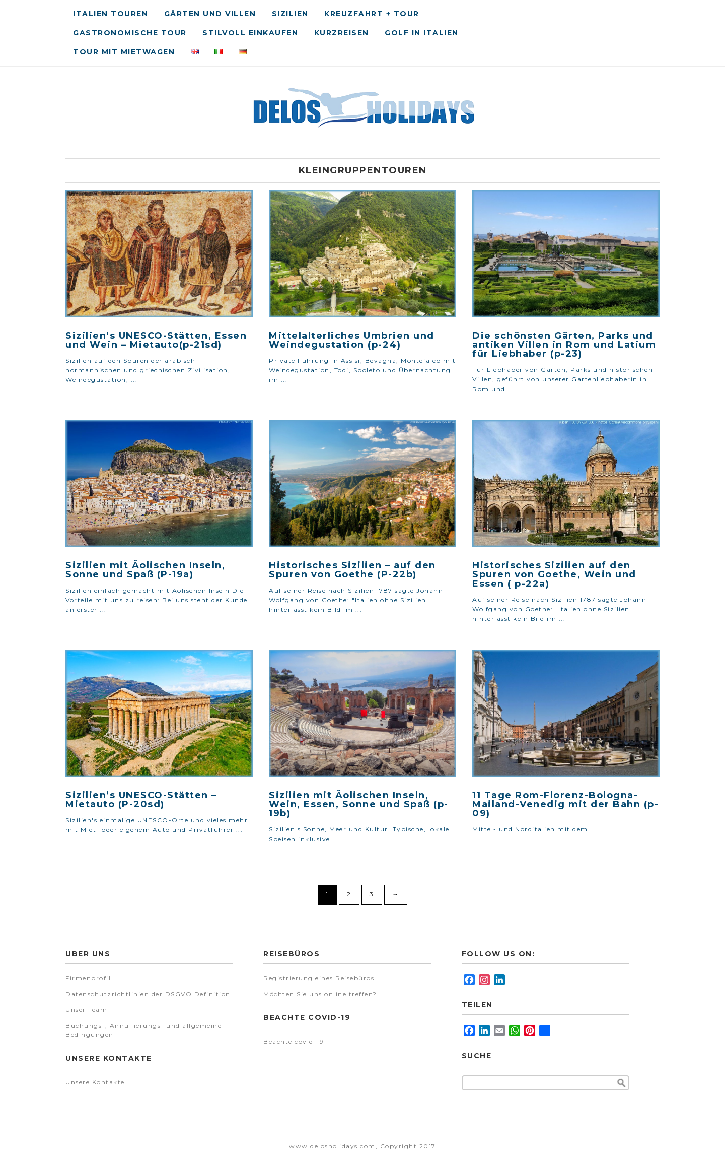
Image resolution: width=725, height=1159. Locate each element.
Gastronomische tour (130, 32)
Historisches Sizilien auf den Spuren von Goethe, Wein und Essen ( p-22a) (554, 574)
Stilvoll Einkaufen (250, 32)
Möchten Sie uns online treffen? (320, 994)
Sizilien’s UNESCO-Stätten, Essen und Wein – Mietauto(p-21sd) (156, 340)
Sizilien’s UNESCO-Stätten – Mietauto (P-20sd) (141, 800)
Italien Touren (110, 13)
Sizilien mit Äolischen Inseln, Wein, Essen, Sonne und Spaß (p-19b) (359, 804)
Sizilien (290, 13)
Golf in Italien (422, 32)
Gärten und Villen (210, 13)
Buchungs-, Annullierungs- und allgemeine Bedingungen (143, 1030)
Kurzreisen (341, 32)
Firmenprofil (88, 978)
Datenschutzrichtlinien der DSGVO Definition (148, 994)
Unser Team (86, 1009)
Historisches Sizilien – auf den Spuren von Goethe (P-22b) (352, 570)
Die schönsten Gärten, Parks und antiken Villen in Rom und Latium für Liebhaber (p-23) (564, 344)
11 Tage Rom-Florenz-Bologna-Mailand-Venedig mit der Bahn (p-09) (565, 804)
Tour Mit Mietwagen (124, 51)
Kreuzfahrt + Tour (371, 13)
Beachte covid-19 (293, 1041)
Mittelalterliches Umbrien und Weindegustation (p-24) (351, 340)
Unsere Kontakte (95, 1082)
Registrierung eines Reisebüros (318, 978)
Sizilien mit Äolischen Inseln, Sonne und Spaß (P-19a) (145, 570)
